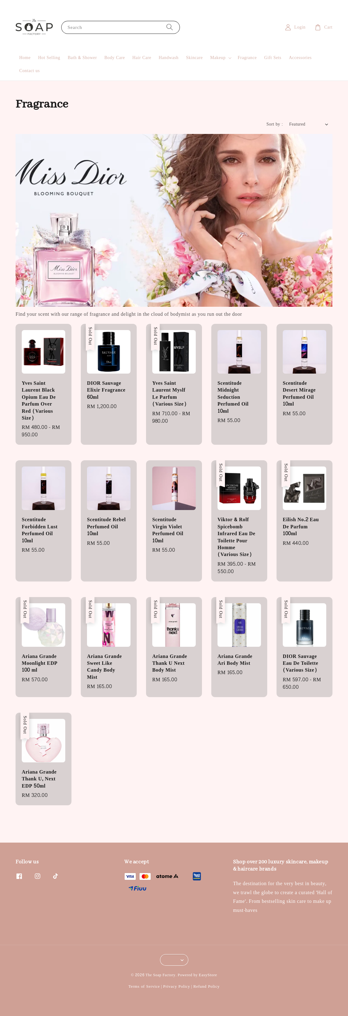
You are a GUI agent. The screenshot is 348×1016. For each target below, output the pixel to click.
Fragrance (247, 58)
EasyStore (208, 975)
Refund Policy (206, 986)
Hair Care (141, 58)
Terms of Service (144, 986)
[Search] (170, 27)
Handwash (169, 58)
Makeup (218, 58)
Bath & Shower (82, 58)
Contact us (29, 71)
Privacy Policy (176, 986)
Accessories (300, 58)
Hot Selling (49, 58)
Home (25, 58)
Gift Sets (272, 58)
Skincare (194, 58)
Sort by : (275, 124)
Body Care (114, 58)
